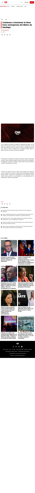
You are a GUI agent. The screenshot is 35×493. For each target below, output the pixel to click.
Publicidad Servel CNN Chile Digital (11, 351)
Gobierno (13, 6)
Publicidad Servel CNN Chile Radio (23, 351)
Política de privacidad (19, 349)
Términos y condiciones (28, 349)
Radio (32, 2)
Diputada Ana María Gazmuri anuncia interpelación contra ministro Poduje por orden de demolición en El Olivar (18, 223)
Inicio (2, 19)
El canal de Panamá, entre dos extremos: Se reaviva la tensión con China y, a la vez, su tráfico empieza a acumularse (26, 335)
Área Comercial (5, 349)
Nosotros (13, 349)
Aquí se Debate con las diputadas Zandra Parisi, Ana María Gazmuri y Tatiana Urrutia (25, 309)
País (6, 19)
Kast (25, 6)
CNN (4, 32)
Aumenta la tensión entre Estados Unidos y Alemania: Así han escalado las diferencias (16, 211)
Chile (8, 6)
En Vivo (26, 2)
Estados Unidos (20, 6)
